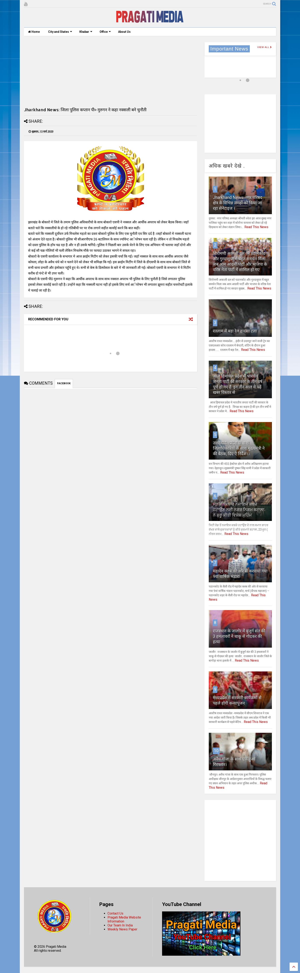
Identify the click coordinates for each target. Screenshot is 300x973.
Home (34, 31)
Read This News (256, 227)
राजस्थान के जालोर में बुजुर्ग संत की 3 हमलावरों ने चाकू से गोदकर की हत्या (239, 636)
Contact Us (115, 913)
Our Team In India (120, 925)
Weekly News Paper (122, 929)
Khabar (85, 31)
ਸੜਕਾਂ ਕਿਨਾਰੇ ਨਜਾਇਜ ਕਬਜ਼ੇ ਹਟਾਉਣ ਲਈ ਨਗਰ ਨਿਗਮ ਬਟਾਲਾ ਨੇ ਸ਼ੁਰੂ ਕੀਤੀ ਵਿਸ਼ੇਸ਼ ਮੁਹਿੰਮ (238, 510)
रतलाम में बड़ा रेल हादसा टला (235, 331)
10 (216, 750)
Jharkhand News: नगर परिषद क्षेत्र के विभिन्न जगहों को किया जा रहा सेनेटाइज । (237, 203)
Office (105, 31)
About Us (124, 31)
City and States (60, 31)
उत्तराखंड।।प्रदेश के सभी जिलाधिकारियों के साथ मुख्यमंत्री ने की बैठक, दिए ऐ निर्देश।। (239, 448)
